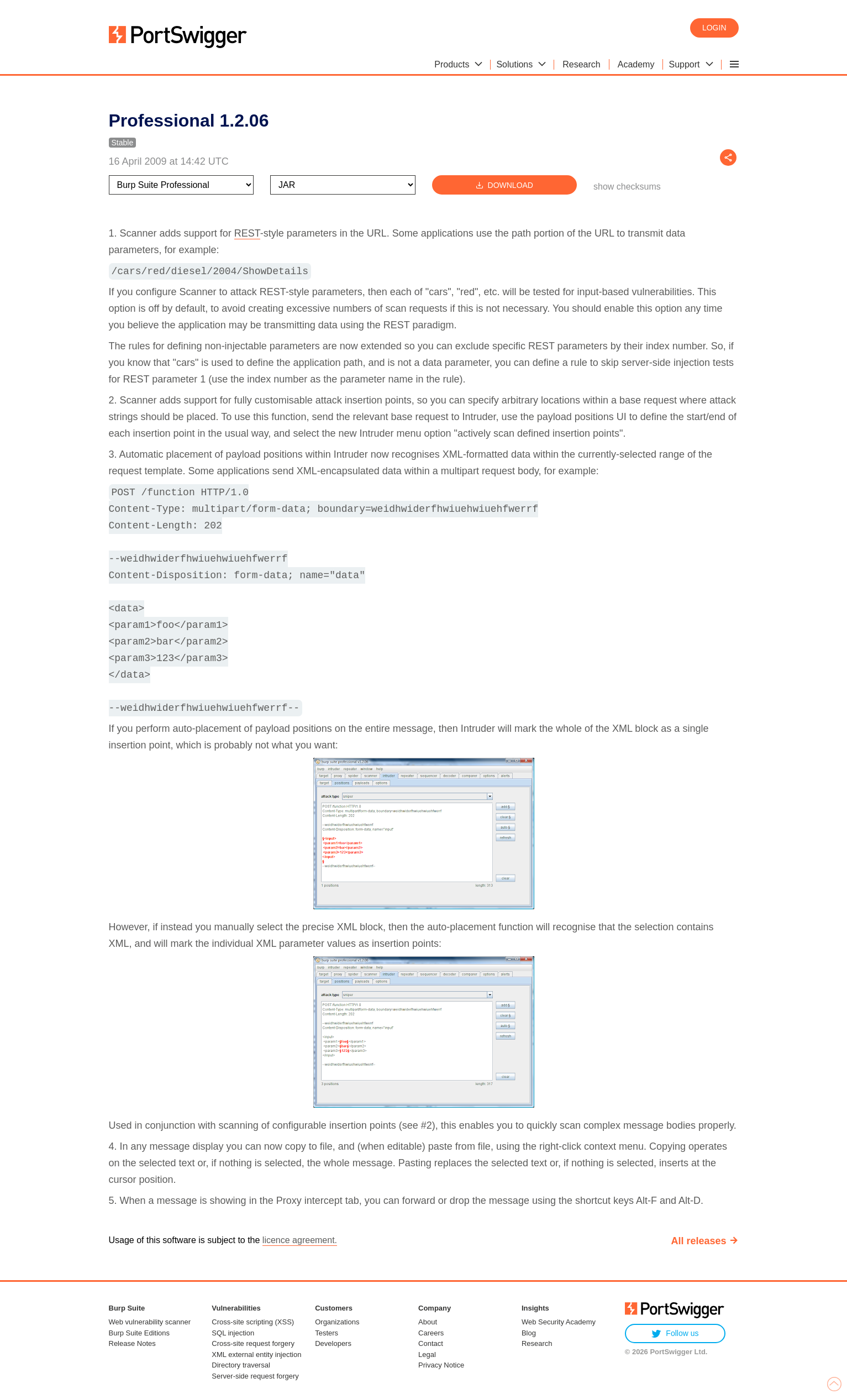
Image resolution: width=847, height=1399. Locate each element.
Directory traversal (241, 1365)
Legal (427, 1354)
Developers (333, 1343)
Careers (431, 1333)
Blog (529, 1333)
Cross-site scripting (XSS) (253, 1322)
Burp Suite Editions (139, 1333)
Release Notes (132, 1343)
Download (504, 185)
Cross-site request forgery (253, 1343)
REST (247, 233)
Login (714, 27)
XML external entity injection (256, 1354)
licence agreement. (299, 1240)
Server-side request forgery (255, 1376)
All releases (698, 1240)
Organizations (337, 1322)
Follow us (674, 1333)
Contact (430, 1343)
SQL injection (233, 1333)
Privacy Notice (441, 1365)
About (427, 1322)
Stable (123, 142)
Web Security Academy (559, 1322)
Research (537, 1343)
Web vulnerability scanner (150, 1322)
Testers (326, 1333)
